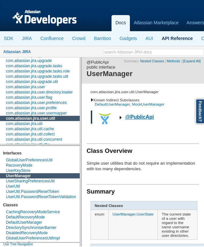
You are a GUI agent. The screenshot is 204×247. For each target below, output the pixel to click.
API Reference (177, 38)
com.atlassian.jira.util (24, 123)
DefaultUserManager (24, 222)
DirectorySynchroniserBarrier (31, 227)
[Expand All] (192, 61)
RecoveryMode (19, 165)
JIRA (27, 38)
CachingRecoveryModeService (33, 212)
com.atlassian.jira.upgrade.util (32, 81)
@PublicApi (139, 117)
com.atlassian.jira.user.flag (29, 97)
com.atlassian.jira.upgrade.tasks (34, 66)
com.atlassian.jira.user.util (30, 118)
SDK (8, 38)
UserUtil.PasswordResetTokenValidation (41, 197)
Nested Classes (152, 61)
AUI (149, 38)
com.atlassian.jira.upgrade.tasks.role (38, 71)
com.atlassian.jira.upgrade (29, 60)
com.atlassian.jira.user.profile (31, 108)
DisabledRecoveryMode (27, 233)
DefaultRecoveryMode (25, 217)
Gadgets (128, 38)
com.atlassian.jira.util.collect (30, 134)
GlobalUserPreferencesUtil (29, 160)
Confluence (52, 38)
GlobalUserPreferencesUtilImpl (33, 238)
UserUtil (13, 186)
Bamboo (102, 38)
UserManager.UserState (132, 214)
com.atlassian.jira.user (25, 87)
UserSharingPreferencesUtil (30, 181)
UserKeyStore (18, 170)
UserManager (18, 176)
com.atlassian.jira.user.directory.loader (39, 92)
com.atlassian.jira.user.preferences (36, 102)
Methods (173, 61)
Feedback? (200, 111)
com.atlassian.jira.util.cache (30, 129)
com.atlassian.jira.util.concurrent (34, 139)
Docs (120, 22)
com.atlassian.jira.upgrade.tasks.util (37, 76)
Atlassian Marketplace (156, 22)
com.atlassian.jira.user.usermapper (36, 113)
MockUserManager (148, 104)
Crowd (78, 38)
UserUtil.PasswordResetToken (32, 191)
